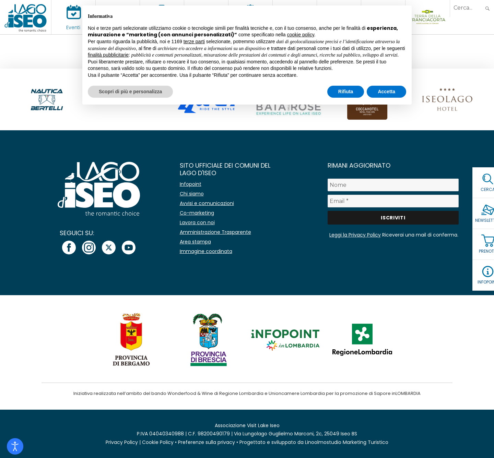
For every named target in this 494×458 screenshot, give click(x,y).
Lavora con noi (197, 222)
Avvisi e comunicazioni (207, 203)
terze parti (194, 41)
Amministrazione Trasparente (215, 232)
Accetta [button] (386, 91)
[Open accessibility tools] (15, 446)
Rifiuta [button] (345, 91)
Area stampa (195, 241)
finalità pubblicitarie (108, 55)
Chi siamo (192, 193)
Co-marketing (197, 212)
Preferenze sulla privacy (206, 442)
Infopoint (190, 184)
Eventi (73, 27)
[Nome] (393, 185)
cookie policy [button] (300, 34)
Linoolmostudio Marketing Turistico (346, 442)
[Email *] (393, 201)
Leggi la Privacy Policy (355, 234)
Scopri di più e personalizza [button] (130, 91)
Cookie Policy (158, 442)
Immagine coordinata (206, 251)
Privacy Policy (122, 442)
